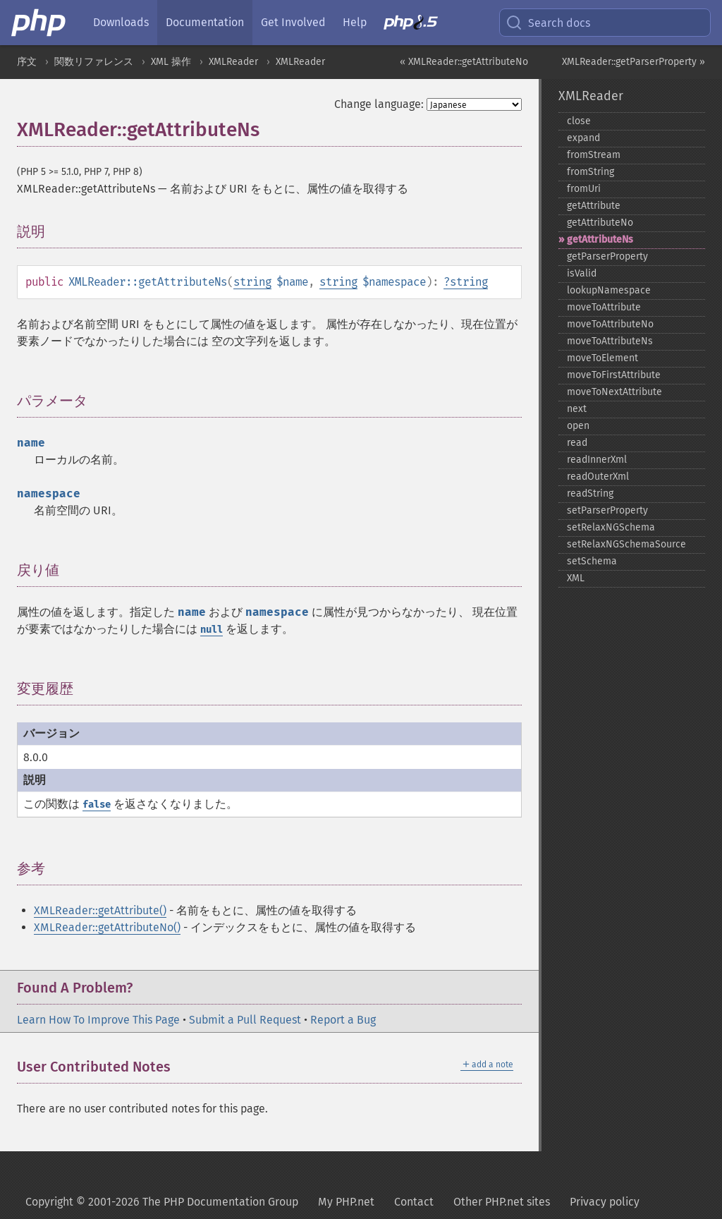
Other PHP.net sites (501, 1201)
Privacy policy (605, 1201)
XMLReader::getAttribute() (100, 910)
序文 (27, 62)
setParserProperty (607, 510)
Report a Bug (343, 1019)
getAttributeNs (600, 239)
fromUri (584, 189)
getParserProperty (607, 256)
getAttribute (593, 206)
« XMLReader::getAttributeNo (464, 62)
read (577, 443)
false (96, 805)
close (579, 121)
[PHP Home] (39, 22)
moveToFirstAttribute (614, 375)
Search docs (548, 22)
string (252, 282)
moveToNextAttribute (614, 392)
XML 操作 (171, 62)
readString (590, 493)
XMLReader (233, 62)
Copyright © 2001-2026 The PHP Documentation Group (161, 1201)
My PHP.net (346, 1201)
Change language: (379, 104)
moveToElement (602, 358)
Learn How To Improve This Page (98, 1019)
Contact (414, 1201)
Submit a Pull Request (245, 1019)
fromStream (593, 155)
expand (583, 138)
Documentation (205, 22)
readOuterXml (598, 477)
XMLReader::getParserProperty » (633, 62)
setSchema (592, 561)
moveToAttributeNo (610, 324)
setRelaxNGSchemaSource (626, 544)
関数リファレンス (93, 62)
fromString (590, 172)
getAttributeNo (600, 223)
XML (576, 578)
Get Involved (293, 22)
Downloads (121, 22)
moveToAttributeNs (610, 341)
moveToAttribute (604, 307)
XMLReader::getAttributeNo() (107, 927)
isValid (581, 273)
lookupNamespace (609, 290)
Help (355, 22)
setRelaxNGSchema (611, 527)
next (577, 409)
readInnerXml (597, 460)
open (578, 426)
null (211, 630)
